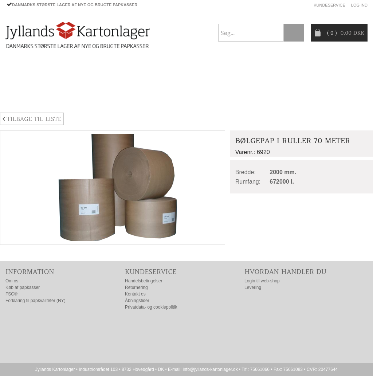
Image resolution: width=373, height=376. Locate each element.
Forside (16, 63)
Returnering (136, 287)
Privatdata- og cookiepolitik (151, 307)
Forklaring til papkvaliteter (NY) (35, 300)
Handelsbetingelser (143, 280)
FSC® (11, 294)
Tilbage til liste (32, 118)
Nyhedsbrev (350, 98)
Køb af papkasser (22, 287)
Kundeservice (329, 5)
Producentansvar (306, 81)
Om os (11, 280)
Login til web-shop (262, 280)
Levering (252, 287)
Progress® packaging (183, 81)
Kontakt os (135, 294)
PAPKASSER (20, 81)
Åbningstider (137, 300)
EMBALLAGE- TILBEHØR (78, 81)
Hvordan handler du (285, 271)
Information (29, 271)
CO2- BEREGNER (247, 81)
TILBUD (130, 81)
